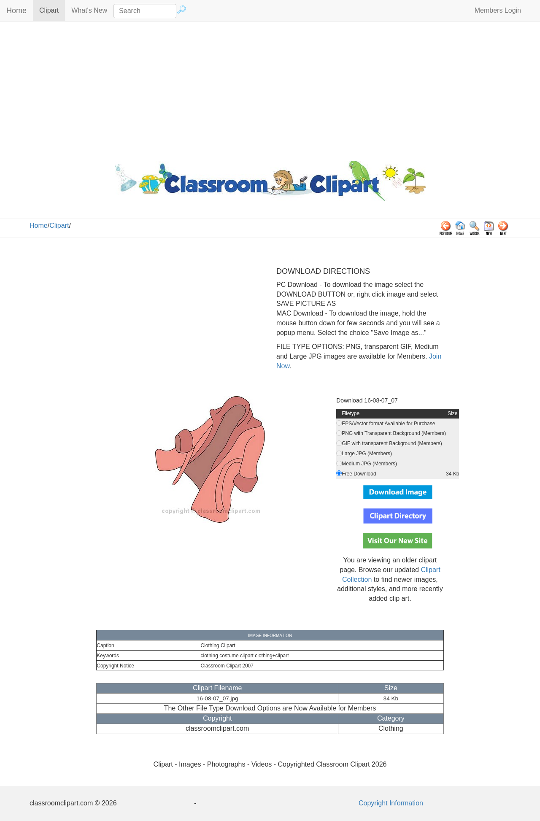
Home (16, 10)
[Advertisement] (270, 89)
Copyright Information (391, 803)
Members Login (498, 10)
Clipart (52, 10)
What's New (89, 10)
